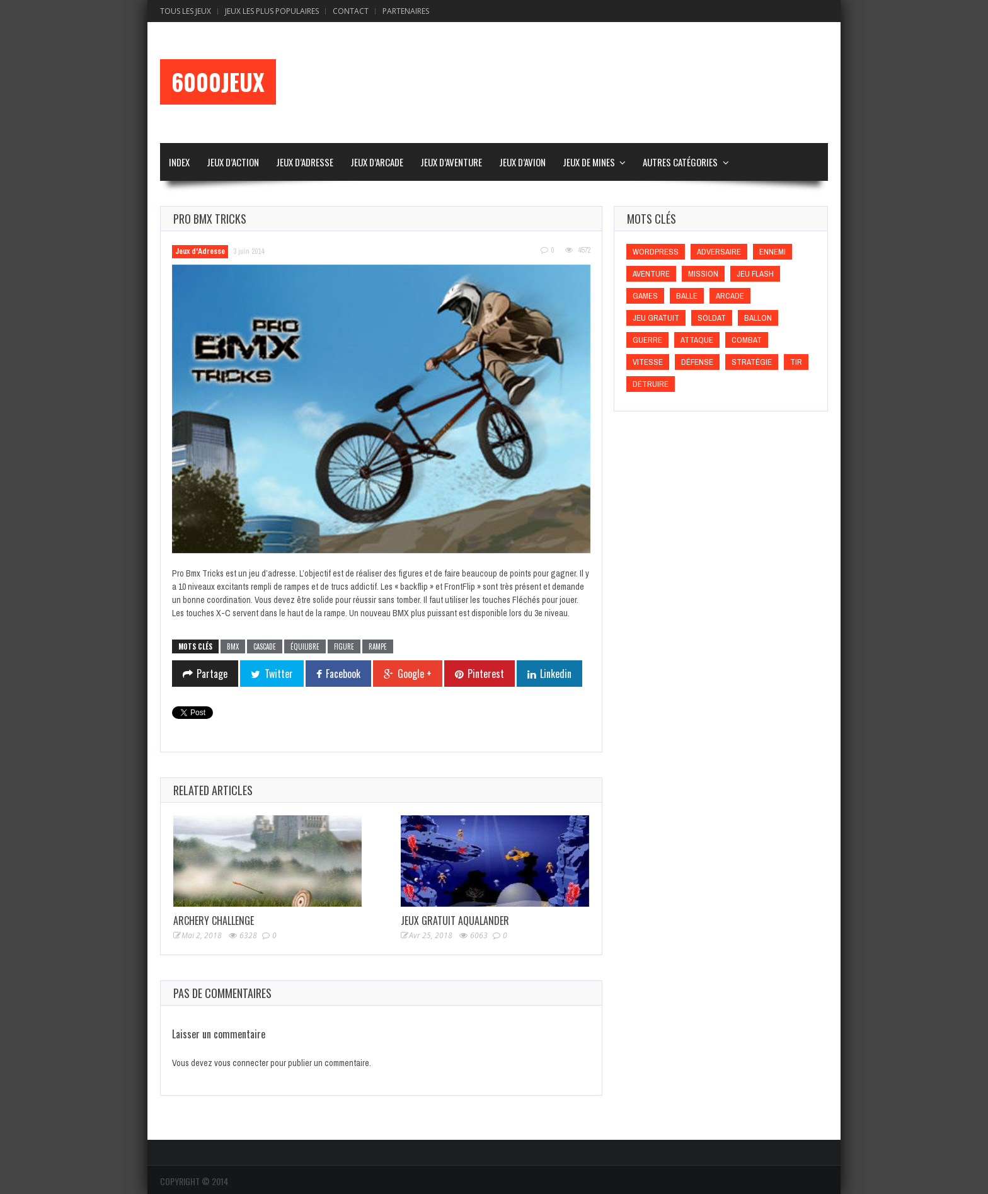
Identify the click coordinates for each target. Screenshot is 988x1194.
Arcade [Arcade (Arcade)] (730, 295)
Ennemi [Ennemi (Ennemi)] (772, 251)
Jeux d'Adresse (200, 251)
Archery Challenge (213, 920)
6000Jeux (218, 82)
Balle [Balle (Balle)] (687, 295)
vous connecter (241, 1063)
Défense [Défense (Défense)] (697, 362)
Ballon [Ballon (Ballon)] (758, 318)
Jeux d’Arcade (376, 162)
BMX (233, 646)
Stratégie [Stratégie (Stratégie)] (752, 362)
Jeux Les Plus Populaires (272, 11)
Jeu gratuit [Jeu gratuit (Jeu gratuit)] (656, 318)
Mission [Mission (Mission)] (703, 273)
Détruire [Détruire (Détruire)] (651, 384)
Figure (344, 646)
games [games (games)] (645, 295)
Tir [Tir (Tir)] (796, 362)
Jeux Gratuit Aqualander (455, 920)
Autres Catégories (680, 162)
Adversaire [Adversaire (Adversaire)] (719, 251)
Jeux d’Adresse (304, 162)
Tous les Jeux (185, 11)
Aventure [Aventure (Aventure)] (651, 273)
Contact (351, 11)
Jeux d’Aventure (451, 162)
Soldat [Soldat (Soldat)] (712, 318)
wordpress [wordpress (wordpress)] (656, 251)
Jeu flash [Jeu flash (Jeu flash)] (755, 273)
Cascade (264, 646)
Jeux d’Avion (522, 162)
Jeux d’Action (233, 162)
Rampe (378, 646)
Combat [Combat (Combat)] (747, 340)
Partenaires (405, 11)
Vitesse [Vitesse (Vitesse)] (648, 362)
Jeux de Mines (589, 162)
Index (179, 162)
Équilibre (304, 646)
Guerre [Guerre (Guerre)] (647, 340)
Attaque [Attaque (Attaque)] (697, 340)
